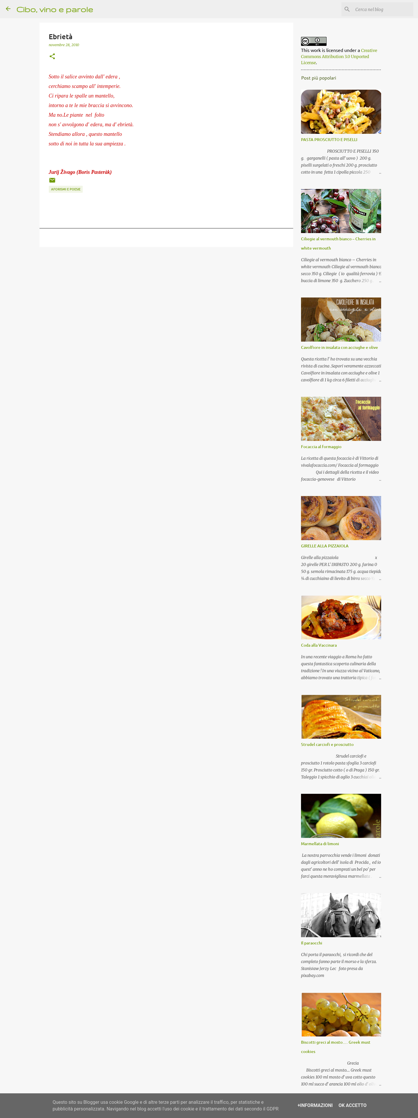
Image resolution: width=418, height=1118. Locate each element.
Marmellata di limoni (319, 844)
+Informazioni (315, 1105)
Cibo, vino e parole (54, 9)
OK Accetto (352, 1105)
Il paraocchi (310, 944)
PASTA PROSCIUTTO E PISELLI (328, 140)
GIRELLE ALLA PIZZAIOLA (323, 547)
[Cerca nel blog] (382, 9)
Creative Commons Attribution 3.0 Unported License (338, 57)
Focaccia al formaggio (320, 447)
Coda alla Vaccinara (318, 646)
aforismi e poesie (65, 189)
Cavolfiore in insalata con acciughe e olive (338, 348)
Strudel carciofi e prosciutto (326, 745)
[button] (52, 56)
